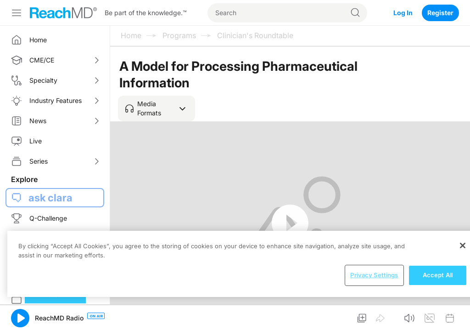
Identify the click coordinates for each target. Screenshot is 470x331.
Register (440, 13)
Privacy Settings (374, 275)
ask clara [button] (50, 198)
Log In (403, 13)
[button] (156, 108)
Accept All (438, 275)
